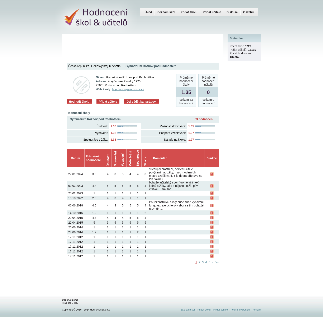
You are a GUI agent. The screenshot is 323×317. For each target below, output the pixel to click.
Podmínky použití (240, 309)
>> (217, 262)
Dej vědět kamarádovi (142, 101)
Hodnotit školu (79, 101)
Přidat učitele (108, 101)
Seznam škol (166, 12)
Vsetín (116, 66)
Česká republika (78, 66)
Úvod (148, 12)
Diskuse (232, 12)
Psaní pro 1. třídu (70, 303)
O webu (248, 12)
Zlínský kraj (100, 66)
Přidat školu (189, 12)
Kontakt (256, 309)
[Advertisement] (143, 45)
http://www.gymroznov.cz (128, 89)
